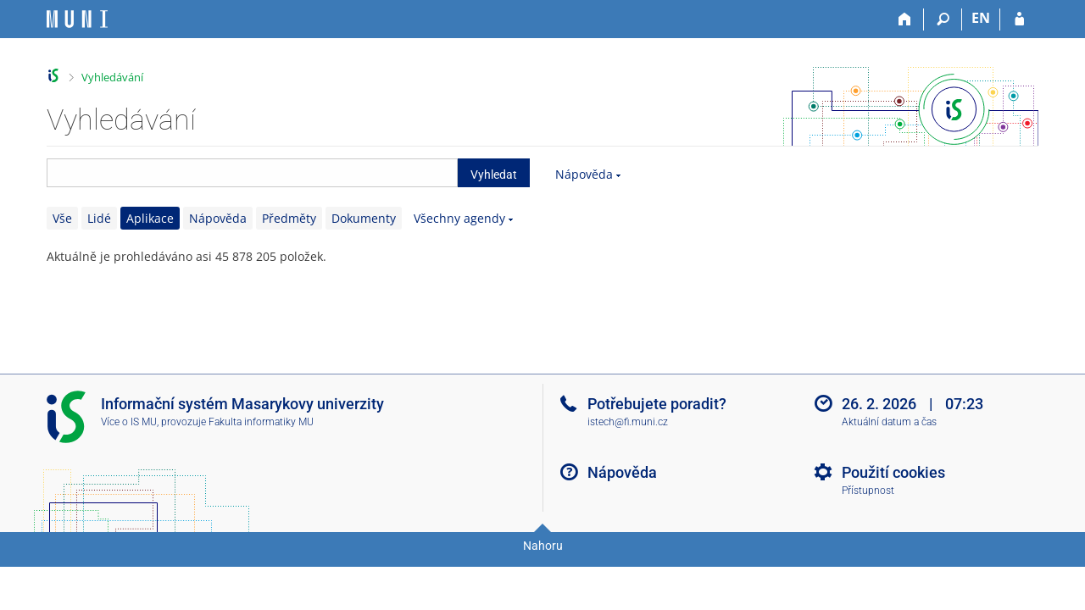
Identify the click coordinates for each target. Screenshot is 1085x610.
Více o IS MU (129, 422)
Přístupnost (868, 490)
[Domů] (905, 19)
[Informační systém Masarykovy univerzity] (77, 19)
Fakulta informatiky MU (261, 422)
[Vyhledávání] (943, 19)
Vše (62, 218)
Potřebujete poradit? (656, 404)
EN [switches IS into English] (980, 17)
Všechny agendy (459, 218)
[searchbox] (252, 172)
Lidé (99, 218)
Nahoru (543, 545)
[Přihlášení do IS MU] (1019, 19)
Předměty (289, 218)
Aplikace (150, 218)
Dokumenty (363, 218)
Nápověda (584, 174)
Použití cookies (893, 472)
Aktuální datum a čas (889, 422)
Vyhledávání (112, 77)
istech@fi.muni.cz (627, 422)
